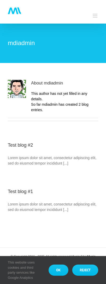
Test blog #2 (20, 145)
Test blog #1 (20, 191)
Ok (58, 270)
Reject (85, 270)
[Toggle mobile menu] (95, 15)
